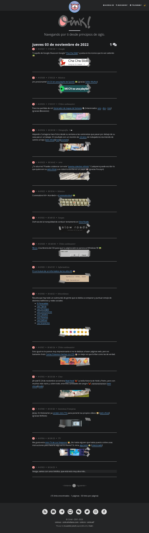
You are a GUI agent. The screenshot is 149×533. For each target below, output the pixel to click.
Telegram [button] (135, 5)
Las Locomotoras (44, 312)
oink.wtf (90, 522)
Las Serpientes (43, 323)
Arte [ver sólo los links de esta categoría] (60, 162)
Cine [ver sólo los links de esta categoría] (60, 376)
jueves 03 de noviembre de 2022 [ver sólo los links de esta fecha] (60, 44)
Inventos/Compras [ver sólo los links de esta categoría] (67, 409)
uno (99, 108)
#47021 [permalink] (41, 217)
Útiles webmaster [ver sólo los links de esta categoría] (66, 104)
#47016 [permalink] (41, 409)
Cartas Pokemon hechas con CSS (60, 354)
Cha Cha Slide (72, 53)
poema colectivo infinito (78, 166)
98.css (34, 248)
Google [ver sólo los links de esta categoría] (61, 49)
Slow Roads (84, 222)
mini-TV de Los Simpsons (56, 442)
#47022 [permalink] (41, 191)
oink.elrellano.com (70, 522)
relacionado (97, 445)
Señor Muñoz (91, 81)
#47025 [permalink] (41, 104)
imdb (41, 386)
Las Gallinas (42, 320)
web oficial (50, 140)
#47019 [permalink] (41, 267)
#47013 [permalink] (41, 467)
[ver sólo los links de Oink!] (33, 49)
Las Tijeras (41, 306)
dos (104, 108)
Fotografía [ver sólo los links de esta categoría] (63, 130)
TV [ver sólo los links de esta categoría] (59, 438)
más (57, 140)
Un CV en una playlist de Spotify (61, 81)
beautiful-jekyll (70, 526)
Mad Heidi (69, 380)
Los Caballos (42, 314)
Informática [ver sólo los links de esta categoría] (63, 267)
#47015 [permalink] (41, 376)
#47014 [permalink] (41, 438)
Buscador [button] (121, 5)
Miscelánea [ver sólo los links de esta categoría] (63, 293)
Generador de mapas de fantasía (67, 108)
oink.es (58, 522)
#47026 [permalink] (41, 77)
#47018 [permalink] (41, 293)
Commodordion (65, 195)
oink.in (83, 522)
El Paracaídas (42, 303)
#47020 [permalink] (41, 243)
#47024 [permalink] (41, 130)
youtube (64, 140)
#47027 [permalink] (41, 49)
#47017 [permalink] (41, 347)
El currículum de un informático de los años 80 (52, 271)
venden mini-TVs (60, 413)
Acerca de (108, 5)
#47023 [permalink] (41, 162)
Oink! (91, 526)
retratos (83, 137)
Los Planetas (42, 317)
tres (109, 108)
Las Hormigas (43, 309)
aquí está (84, 445)
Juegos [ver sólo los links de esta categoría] (61, 217)
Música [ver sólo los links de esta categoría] (61, 77)
